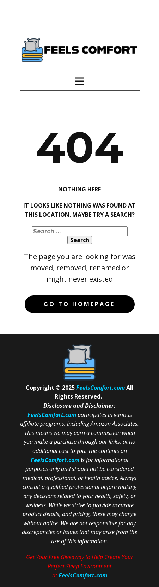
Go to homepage (79, 304)
